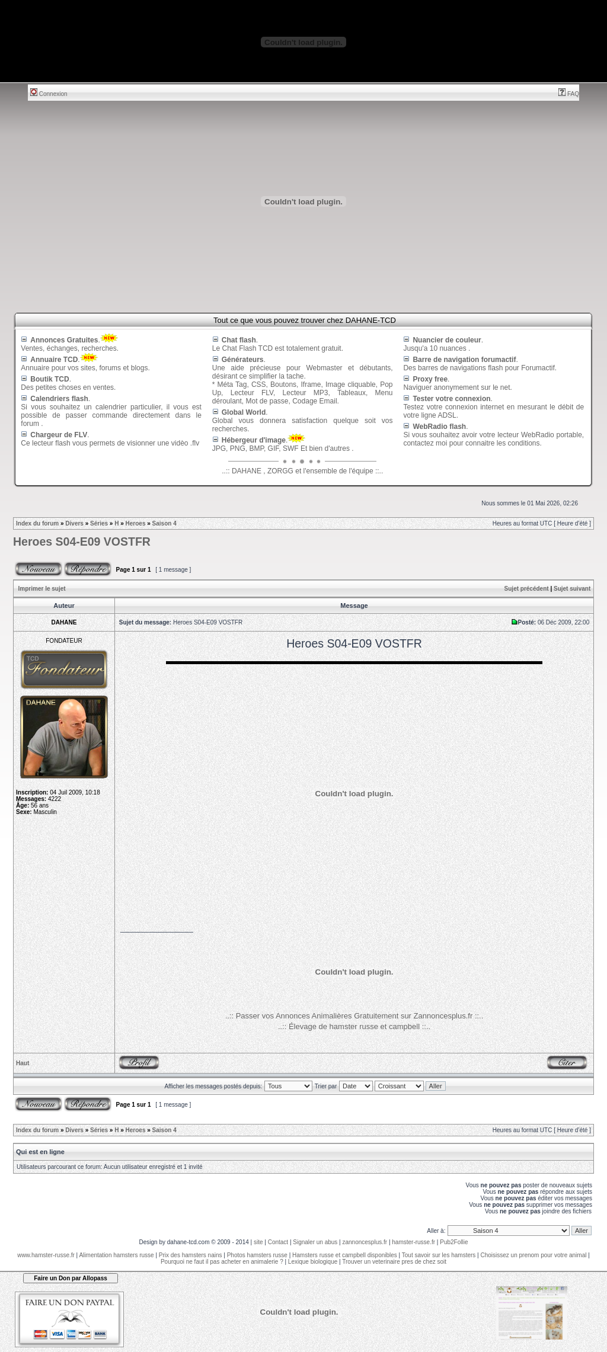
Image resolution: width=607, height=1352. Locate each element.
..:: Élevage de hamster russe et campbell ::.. (354, 1026)
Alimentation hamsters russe (116, 1255)
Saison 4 (164, 523)
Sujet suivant (572, 588)
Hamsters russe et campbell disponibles (344, 1255)
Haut (22, 1063)
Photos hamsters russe (257, 1255)
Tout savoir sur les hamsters (439, 1255)
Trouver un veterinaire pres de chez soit (394, 1261)
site (258, 1242)
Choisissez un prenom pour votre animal (533, 1255)
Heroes (136, 523)
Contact (278, 1242)
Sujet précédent (526, 588)
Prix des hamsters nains (190, 1255)
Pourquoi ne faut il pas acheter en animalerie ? (222, 1261)
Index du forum (37, 523)
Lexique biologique (312, 1261)
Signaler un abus (315, 1242)
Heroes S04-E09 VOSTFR (82, 541)
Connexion (49, 94)
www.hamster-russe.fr (46, 1255)
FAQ (568, 94)
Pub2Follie (454, 1242)
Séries (99, 523)
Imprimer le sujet (42, 588)
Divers (74, 523)
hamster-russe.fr (413, 1242)
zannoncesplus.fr (365, 1242)
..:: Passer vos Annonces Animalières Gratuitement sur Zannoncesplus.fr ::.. (354, 1015)
